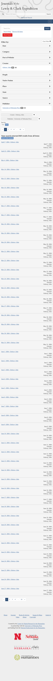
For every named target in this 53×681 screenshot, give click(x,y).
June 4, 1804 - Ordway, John (9, 379)
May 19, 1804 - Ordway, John (10, 233)
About (24, 617)
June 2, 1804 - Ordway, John (9, 361)
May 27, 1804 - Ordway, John (10, 306)
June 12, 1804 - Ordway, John (10, 452)
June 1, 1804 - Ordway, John (9, 351)
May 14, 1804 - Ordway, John (10, 169)
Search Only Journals (7, 138)
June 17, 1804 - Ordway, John (10, 497)
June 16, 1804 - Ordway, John (10, 488)
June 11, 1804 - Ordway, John (10, 443)
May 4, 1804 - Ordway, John (9, 160)
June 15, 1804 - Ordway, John (10, 479)
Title (3, 124)
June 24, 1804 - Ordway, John (10, 561)
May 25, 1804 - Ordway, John (10, 288)
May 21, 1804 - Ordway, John (10, 251)
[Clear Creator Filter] (16, 67)
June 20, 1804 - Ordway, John (10, 525)
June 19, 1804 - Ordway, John (10, 515)
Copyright (33, 617)
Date (7, 124)
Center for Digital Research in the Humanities (31, 624)
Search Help (7, 32)
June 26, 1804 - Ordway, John (10, 579)
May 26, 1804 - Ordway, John (10, 297)
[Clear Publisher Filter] (25, 108)
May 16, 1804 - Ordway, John (10, 187)
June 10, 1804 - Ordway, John (10, 433)
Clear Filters (47, 41)
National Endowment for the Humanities (33, 628)
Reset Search (7, 35)
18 (20, 129)
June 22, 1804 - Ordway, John (10, 543)
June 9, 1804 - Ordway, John (9, 424)
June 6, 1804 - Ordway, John (9, 397)
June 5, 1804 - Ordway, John (9, 388)
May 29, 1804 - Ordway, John (10, 324)
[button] (34, 114)
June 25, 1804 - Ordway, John (10, 570)
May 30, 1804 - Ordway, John (10, 333)
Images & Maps (37, 615)
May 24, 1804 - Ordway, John (10, 279)
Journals (13, 615)
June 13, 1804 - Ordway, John (10, 461)
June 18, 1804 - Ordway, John (10, 506)
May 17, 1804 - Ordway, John (10, 206)
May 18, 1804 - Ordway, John (10, 224)
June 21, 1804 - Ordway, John (10, 534)
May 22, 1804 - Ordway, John (10, 260)
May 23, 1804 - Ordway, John (10, 270)
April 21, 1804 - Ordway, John (10, 151)
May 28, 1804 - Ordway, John (10, 315)
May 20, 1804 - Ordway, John (10, 242)
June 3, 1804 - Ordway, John (9, 370)
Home (5, 615)
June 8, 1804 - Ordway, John (9, 415)
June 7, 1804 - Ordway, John (9, 406)
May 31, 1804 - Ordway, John (10, 342)
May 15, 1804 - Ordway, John (10, 178)
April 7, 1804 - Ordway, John (10, 142)
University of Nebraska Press (11, 108)
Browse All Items (17, 31)
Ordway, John (7, 67)
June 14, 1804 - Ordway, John (10, 470)
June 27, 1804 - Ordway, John (10, 588)
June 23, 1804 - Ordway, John (10, 552)
